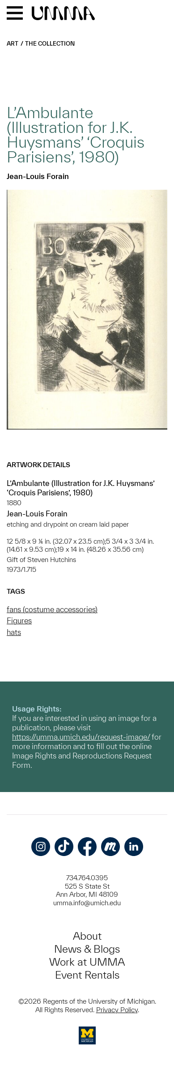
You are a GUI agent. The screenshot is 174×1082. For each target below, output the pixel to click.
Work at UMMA (87, 962)
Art (12, 43)
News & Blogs (87, 949)
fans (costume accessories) (52, 609)
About (87, 936)
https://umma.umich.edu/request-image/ (81, 737)
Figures (19, 620)
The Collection (50, 43)
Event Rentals (87, 975)
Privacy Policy (117, 1010)
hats (14, 632)
